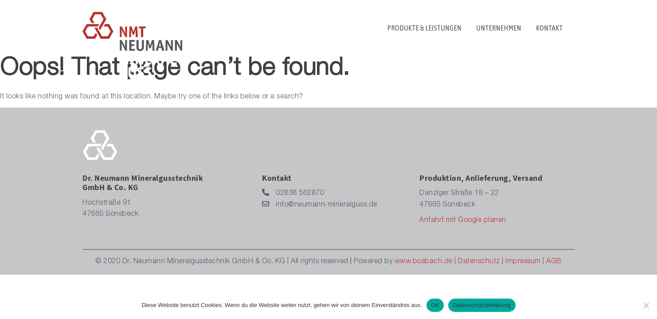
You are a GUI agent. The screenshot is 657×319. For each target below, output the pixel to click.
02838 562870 (293, 193)
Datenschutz (479, 261)
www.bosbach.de (424, 261)
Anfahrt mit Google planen (462, 220)
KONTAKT (549, 33)
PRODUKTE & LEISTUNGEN (424, 33)
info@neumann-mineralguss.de (319, 204)
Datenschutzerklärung (482, 305)
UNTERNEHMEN (498, 33)
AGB (554, 261)
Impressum (523, 261)
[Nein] (645, 305)
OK (435, 305)
